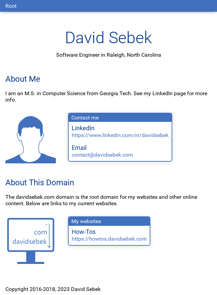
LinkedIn (83, 128)
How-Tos (84, 232)
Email (79, 147)
